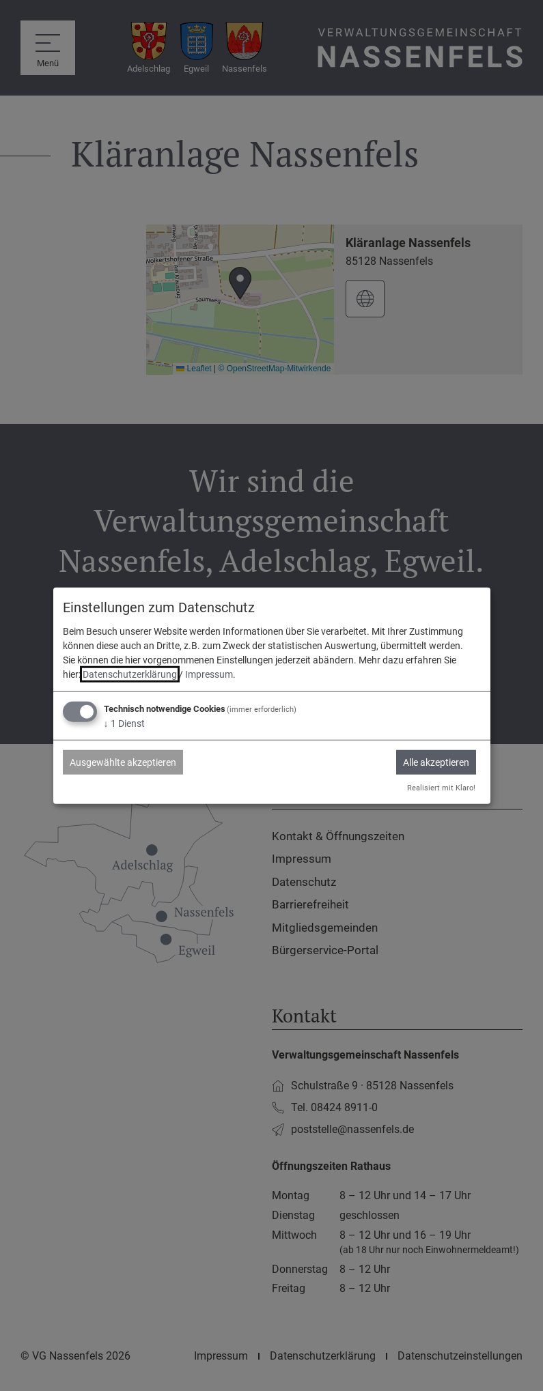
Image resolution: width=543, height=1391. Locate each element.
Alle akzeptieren (436, 762)
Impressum (209, 674)
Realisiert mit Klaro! (441, 787)
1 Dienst (124, 723)
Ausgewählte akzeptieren (123, 762)
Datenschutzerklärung (130, 674)
